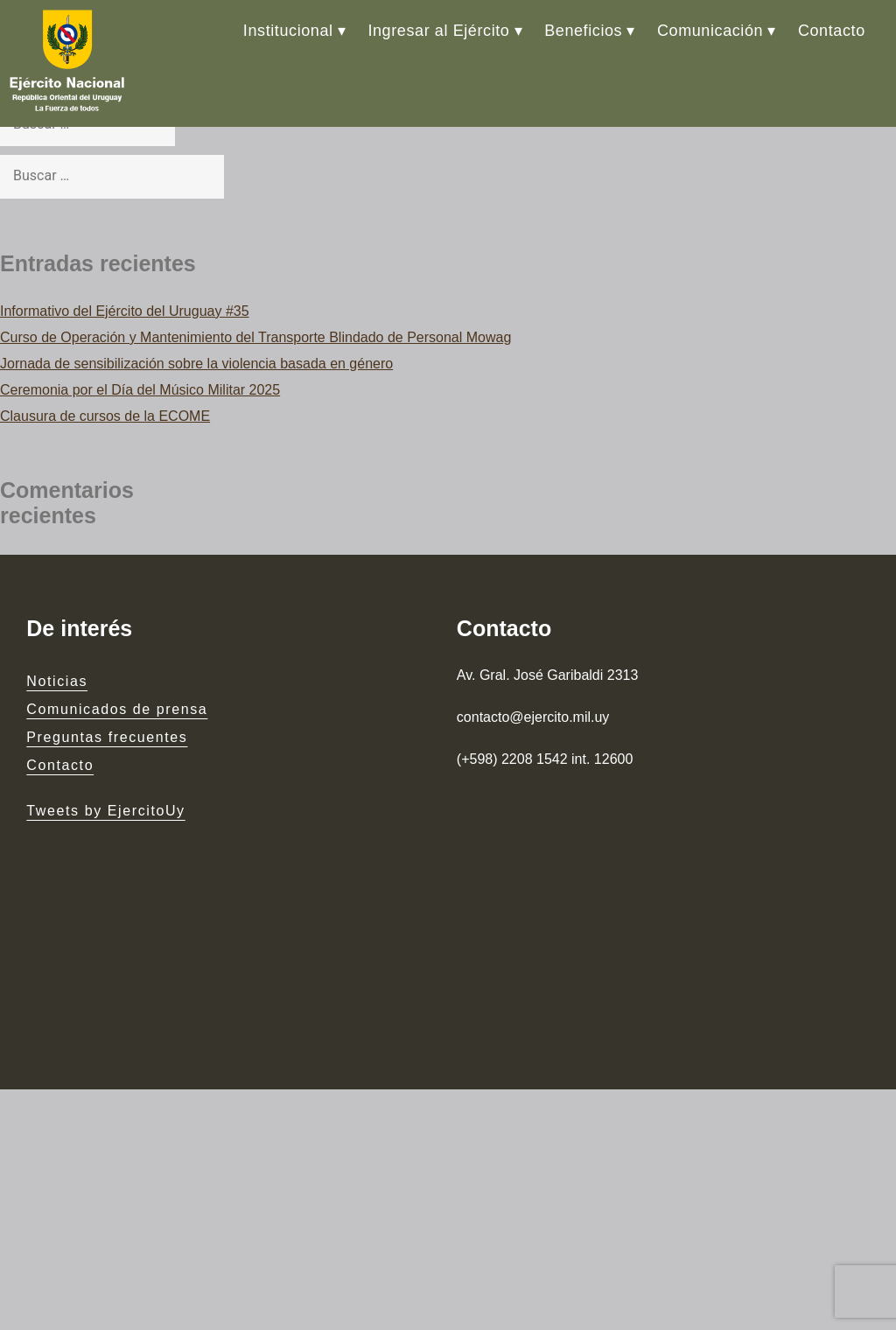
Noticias (57, 682)
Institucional (288, 31)
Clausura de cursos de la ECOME (105, 416)
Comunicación (710, 31)
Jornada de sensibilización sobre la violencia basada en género (196, 363)
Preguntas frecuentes (106, 738)
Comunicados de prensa (116, 710)
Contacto (831, 31)
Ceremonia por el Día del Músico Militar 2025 (140, 389)
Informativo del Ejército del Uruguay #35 (124, 311)
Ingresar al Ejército (438, 31)
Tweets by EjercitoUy (105, 810)
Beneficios (583, 31)
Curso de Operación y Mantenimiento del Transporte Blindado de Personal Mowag (255, 337)
